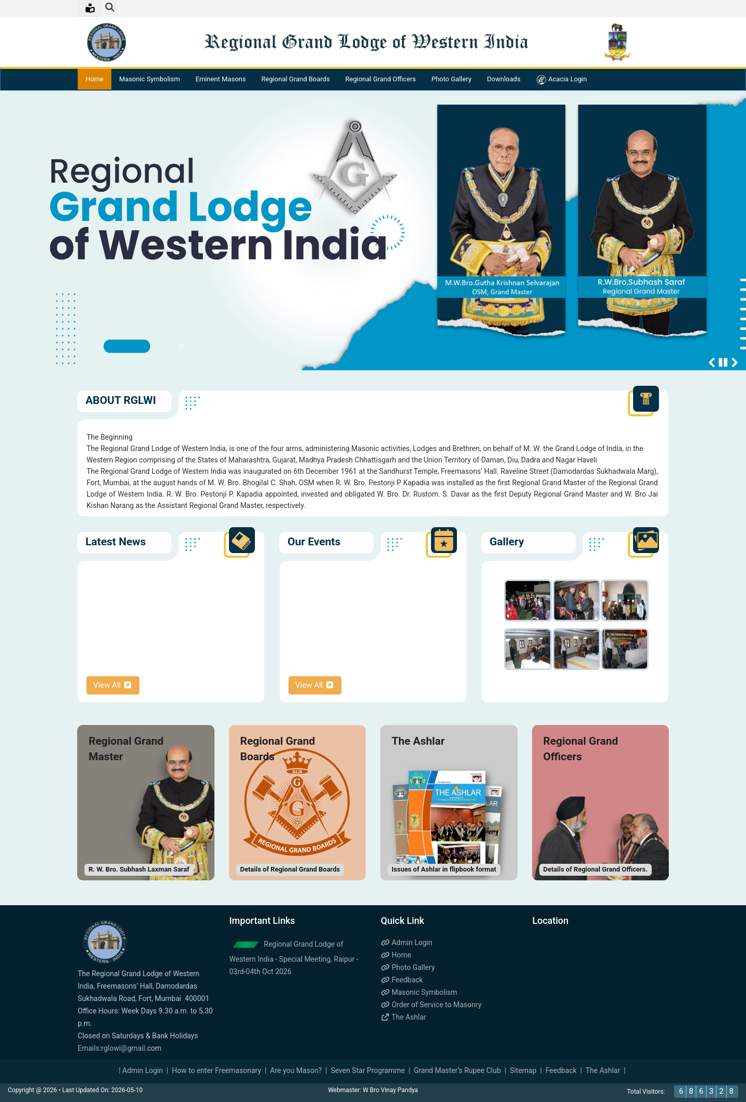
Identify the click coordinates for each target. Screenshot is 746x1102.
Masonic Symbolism (149, 79)
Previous (712, 362)
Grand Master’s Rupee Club (457, 1070)
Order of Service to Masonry (431, 1005)
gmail (136, 1048)
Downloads (504, 79)
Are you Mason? (296, 1070)
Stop (723, 362)
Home (94, 79)
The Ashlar (403, 1017)
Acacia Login (561, 80)
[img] (110, 7)
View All (113, 685)
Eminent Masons (220, 79)
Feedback (402, 980)
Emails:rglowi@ (102, 1048)
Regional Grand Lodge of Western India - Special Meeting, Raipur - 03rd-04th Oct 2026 (293, 958)
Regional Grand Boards (295, 79)
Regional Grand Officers (381, 79)
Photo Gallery (451, 79)
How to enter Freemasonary (216, 1070)
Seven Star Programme (368, 1070)
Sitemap (523, 1070)
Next (734, 362)
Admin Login (406, 942)
